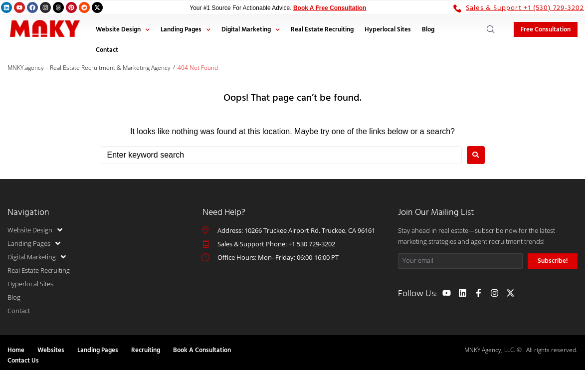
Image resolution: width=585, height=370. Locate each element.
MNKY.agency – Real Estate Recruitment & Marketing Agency (89, 67)
